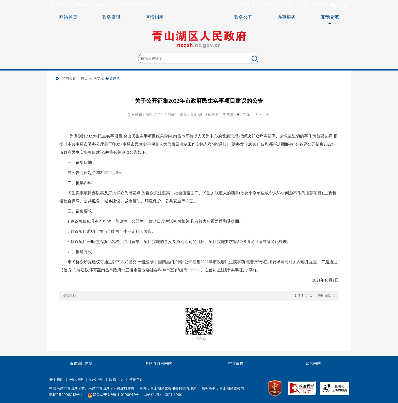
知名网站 (313, 363)
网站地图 (76, 379)
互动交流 (97, 78)
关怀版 (302, 5)
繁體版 (245, 5)
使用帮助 (136, 379)
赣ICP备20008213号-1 (65, 395)
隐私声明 (96, 379)
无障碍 (319, 5)
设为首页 (263, 5)
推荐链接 (235, 363)
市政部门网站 (81, 363)
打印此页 (305, 295)
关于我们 (56, 379)
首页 (84, 78)
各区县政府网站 (158, 363)
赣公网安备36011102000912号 (116, 395)
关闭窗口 (325, 295)
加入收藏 (284, 5)
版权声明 (116, 379)
